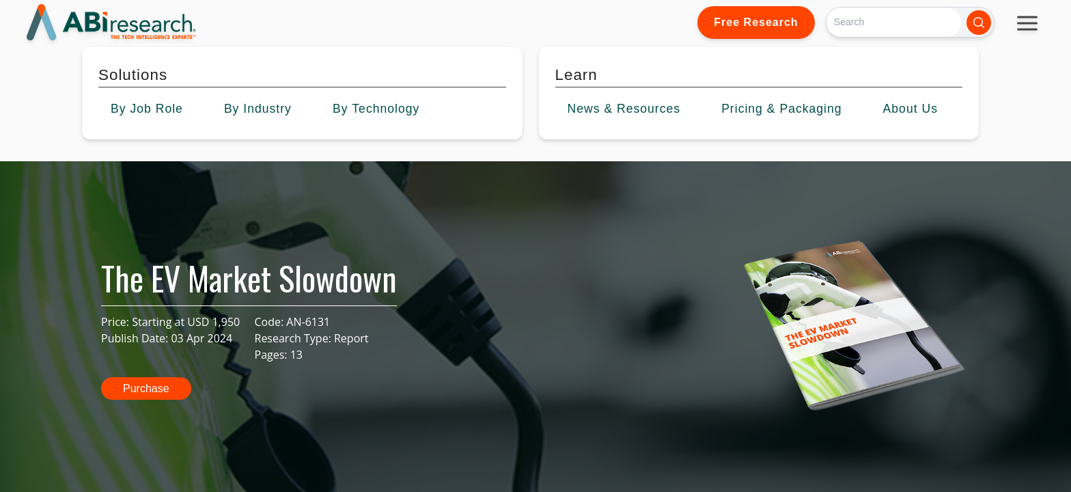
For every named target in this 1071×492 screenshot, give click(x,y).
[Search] (893, 22)
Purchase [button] (146, 388)
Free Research (756, 22)
